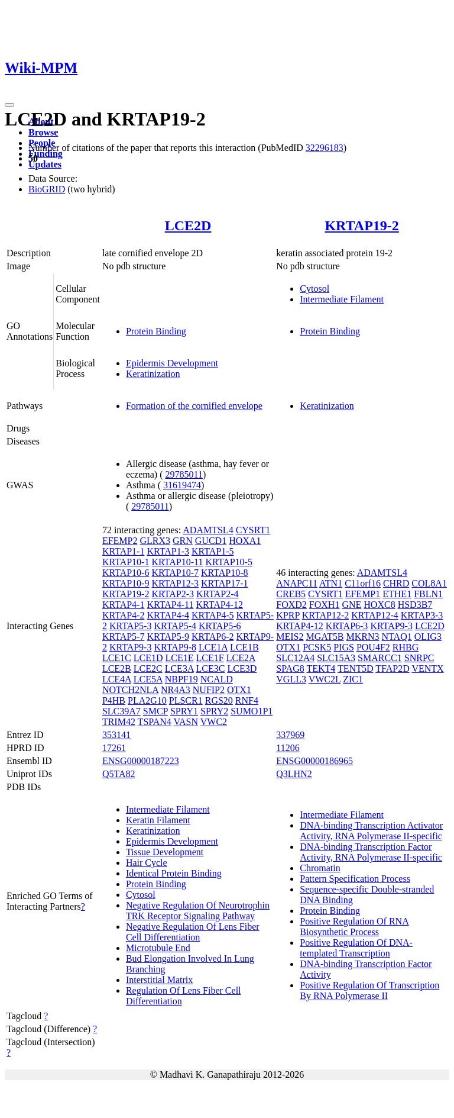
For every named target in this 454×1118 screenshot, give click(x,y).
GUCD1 (210, 541)
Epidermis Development (172, 363)
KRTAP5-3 (130, 626)
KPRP (287, 615)
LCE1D (148, 658)
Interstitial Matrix (159, 980)
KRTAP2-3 (172, 594)
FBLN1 (428, 594)
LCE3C (210, 668)
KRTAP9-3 (130, 647)
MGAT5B (325, 637)
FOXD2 (291, 605)
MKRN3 (363, 637)
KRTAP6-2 (213, 637)
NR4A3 (175, 690)
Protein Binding (156, 331)
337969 (290, 735)
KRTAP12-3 (175, 583)
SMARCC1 (380, 658)
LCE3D (242, 668)
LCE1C (116, 658)
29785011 (184, 474)
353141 (116, 735)
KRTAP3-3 (422, 615)
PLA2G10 (147, 700)
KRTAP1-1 (123, 551)
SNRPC (419, 658)
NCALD (216, 679)
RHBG (406, 647)
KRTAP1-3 (168, 551)
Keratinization (153, 374)
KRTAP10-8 (224, 573)
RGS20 (219, 700)
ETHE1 (396, 594)
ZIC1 (353, 679)
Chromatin (320, 868)
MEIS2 (289, 637)
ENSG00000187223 (140, 761)
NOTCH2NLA (130, 690)
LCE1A (213, 647)
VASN (186, 722)
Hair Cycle (146, 863)
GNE (351, 605)
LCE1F (210, 658)
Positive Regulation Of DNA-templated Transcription (356, 947)
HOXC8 (379, 605)
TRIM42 (118, 722)
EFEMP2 (120, 541)
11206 (287, 748)
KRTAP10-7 (175, 573)
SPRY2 (214, 711)
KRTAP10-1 (126, 562)
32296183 (324, 148)
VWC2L (325, 679)
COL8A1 (429, 583)
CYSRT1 (253, 530)
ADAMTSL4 (208, 530)
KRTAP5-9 (168, 637)
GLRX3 (155, 541)
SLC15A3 (336, 658)
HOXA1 (245, 541)
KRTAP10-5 (228, 562)
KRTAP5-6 (220, 626)
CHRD (396, 583)
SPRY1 (184, 711)
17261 (114, 748)
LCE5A (148, 679)
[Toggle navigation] (9, 105)
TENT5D (355, 668)
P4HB (113, 700)
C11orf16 (363, 583)
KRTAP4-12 (219, 605)
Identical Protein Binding (174, 873)
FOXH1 (324, 605)
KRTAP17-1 (224, 583)
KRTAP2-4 (217, 594)
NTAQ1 (397, 637)
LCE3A (179, 668)
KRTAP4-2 (123, 615)
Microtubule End (158, 948)
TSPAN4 (154, 722)
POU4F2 (373, 647)
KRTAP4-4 (168, 615)
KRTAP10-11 (177, 562)
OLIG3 (428, 637)
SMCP (155, 711)
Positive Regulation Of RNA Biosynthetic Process (354, 926)
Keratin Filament (158, 820)
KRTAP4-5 (213, 615)
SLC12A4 (295, 658)
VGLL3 (291, 679)
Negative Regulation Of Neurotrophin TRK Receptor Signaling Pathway (198, 910)
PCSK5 (317, 647)
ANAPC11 (296, 583)
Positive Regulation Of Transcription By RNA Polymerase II (369, 990)
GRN (183, 541)
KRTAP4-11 (170, 605)
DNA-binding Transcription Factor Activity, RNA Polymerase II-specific (371, 852)
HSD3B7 (415, 605)
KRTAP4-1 (123, 605)
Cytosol (314, 288)
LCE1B (244, 647)
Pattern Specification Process (355, 879)
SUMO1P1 (252, 711)
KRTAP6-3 (347, 626)
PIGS (343, 647)
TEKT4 (320, 668)
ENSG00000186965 (314, 761)
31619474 (182, 485)
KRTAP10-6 (126, 573)
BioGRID (46, 189)
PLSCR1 (186, 700)
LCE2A (240, 658)
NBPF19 (181, 679)
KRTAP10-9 (126, 583)
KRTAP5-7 (123, 637)
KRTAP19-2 (361, 225)
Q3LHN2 (294, 774)
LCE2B (116, 668)
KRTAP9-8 (175, 647)
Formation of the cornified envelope (194, 406)
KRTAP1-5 (213, 551)
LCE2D (188, 225)
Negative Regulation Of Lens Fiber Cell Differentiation (193, 932)
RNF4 (246, 700)
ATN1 (330, 583)
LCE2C (148, 668)
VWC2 (213, 722)
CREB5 (291, 594)
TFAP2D (392, 668)
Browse (43, 132)
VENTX (427, 668)
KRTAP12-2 (325, 615)
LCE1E (180, 658)
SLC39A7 (121, 711)
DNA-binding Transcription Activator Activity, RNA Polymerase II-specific (371, 830)
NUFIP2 (209, 690)
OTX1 (239, 690)
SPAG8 (290, 668)
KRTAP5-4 (175, 626)
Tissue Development (164, 852)
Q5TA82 (118, 774)
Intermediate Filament (342, 299)
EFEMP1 (363, 594)
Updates (44, 164)
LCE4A (116, 679)
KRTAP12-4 (374, 615)
